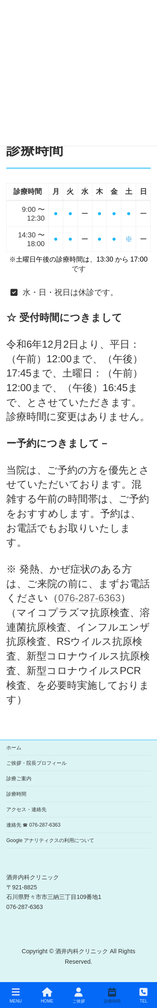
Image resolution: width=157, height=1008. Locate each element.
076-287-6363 (89, 597)
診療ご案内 (18, 778)
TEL (143, 995)
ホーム (13, 748)
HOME (47, 995)
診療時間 (16, 794)
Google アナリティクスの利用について (50, 840)
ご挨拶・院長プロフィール (36, 763)
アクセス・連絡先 (26, 809)
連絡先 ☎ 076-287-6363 (33, 825)
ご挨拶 (78, 995)
